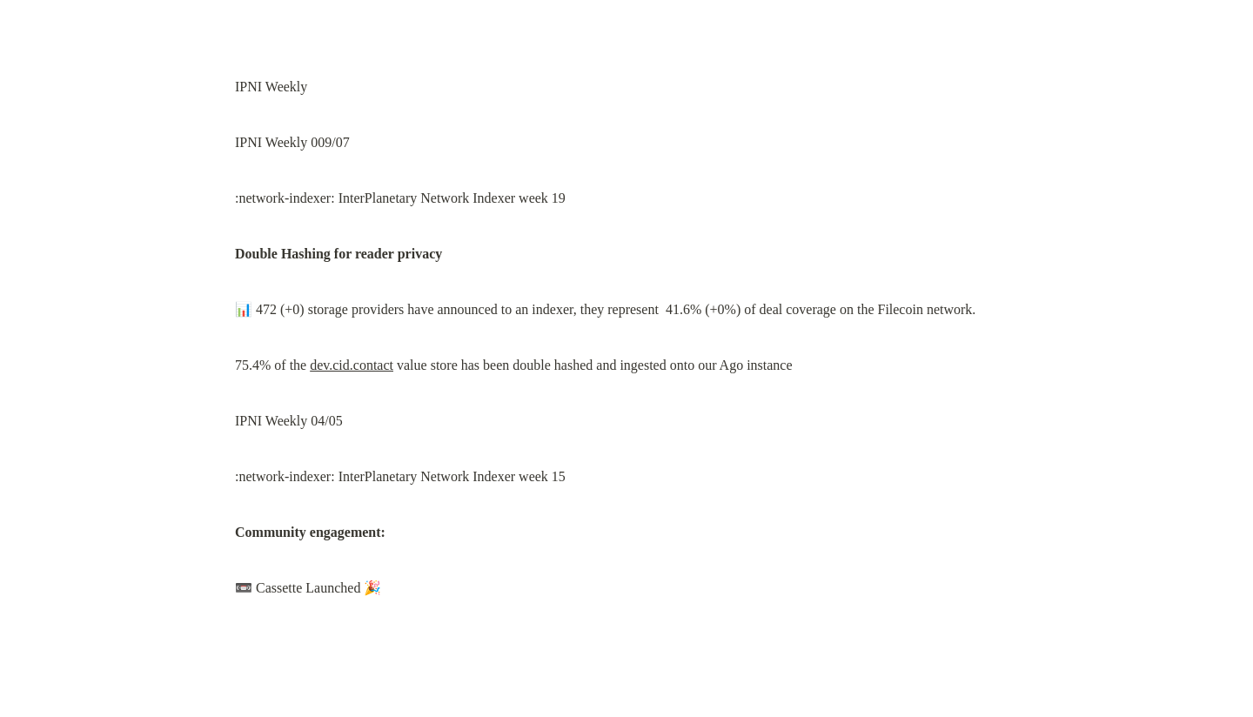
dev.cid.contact (351, 365)
